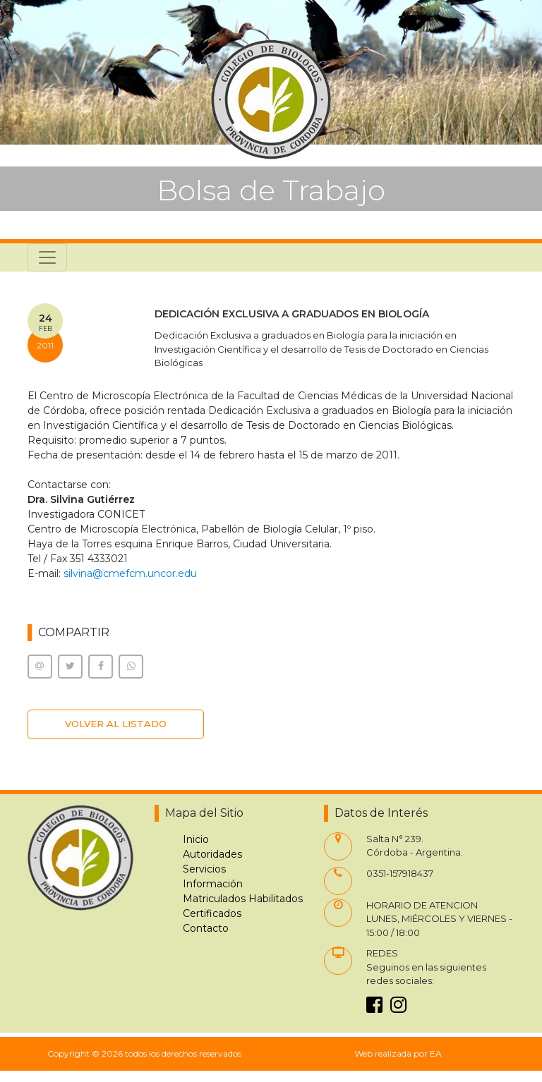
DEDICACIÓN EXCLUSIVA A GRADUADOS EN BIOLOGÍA (292, 314)
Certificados (212, 913)
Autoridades (212, 854)
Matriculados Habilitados (243, 898)
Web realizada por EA (398, 1053)
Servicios (204, 869)
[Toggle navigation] (47, 257)
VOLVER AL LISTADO (116, 723)
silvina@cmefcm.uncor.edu (130, 573)
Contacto (206, 928)
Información (213, 883)
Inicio (196, 839)
